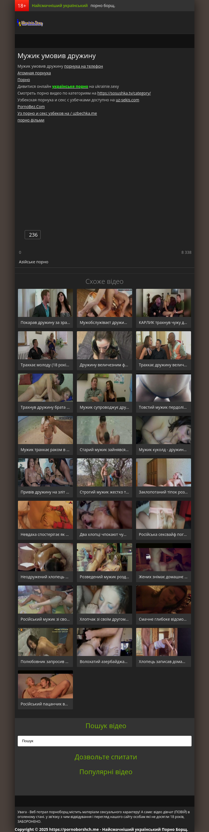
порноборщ (29, 22)
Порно (24, 79)
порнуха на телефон (83, 66)
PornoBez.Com (31, 106)
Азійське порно (34, 261)
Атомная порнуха (34, 73)
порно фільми (31, 120)
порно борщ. (103, 5)
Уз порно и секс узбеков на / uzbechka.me (57, 113)
